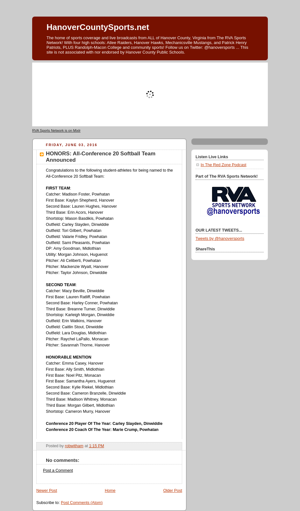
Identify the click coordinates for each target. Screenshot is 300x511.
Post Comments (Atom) (82, 502)
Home (110, 490)
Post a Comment (58, 470)
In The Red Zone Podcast (223, 165)
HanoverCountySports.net (97, 27)
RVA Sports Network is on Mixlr (56, 130)
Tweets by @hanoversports (220, 238)
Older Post (172, 490)
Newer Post (46, 490)
